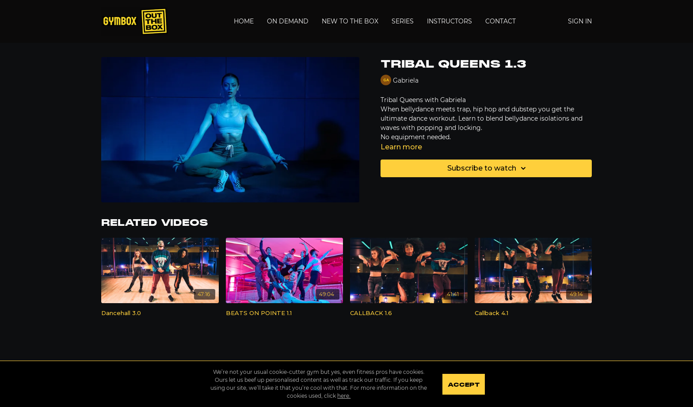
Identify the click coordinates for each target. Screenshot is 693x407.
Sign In (580, 21)
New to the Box (350, 21)
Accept (463, 384)
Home (244, 21)
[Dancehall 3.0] (160, 313)
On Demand (287, 21)
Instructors (449, 21)
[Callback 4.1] (533, 313)
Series (403, 21)
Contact (500, 21)
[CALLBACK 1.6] (409, 313)
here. (343, 395)
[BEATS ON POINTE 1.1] (284, 313)
